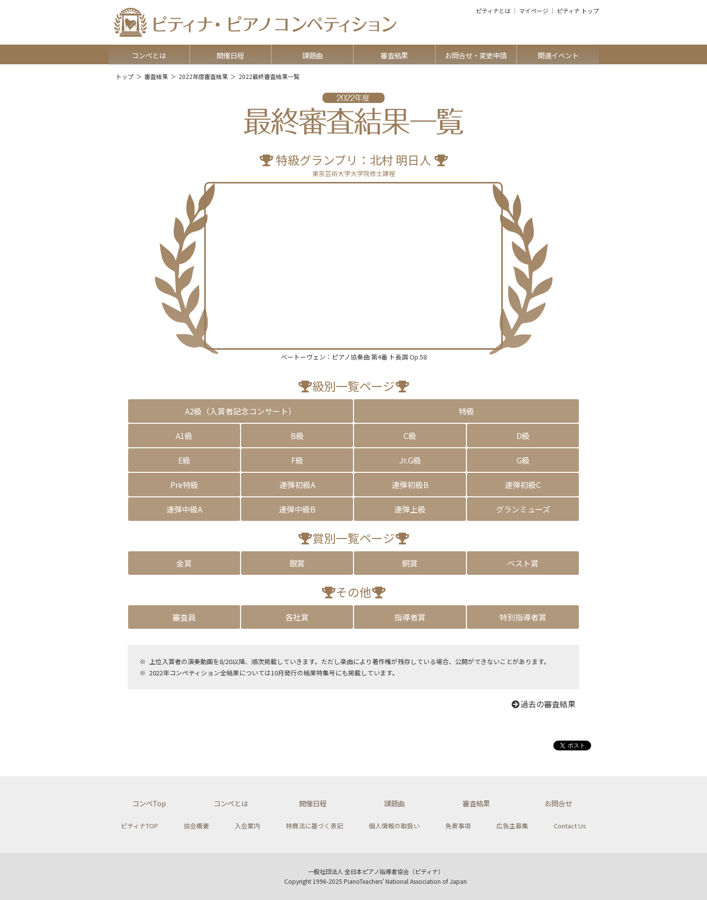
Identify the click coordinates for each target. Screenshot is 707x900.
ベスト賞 (523, 563)
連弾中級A (184, 509)
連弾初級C (523, 484)
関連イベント (558, 55)
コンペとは (149, 55)
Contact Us (570, 825)
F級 (297, 460)
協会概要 (196, 825)
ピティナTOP (139, 825)
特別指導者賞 (522, 617)
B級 (297, 435)
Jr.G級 (410, 460)
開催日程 (230, 55)
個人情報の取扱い (394, 825)
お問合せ (558, 803)
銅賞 (410, 563)
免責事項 (458, 825)
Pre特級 (184, 484)
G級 (523, 460)
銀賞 (297, 563)
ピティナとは (493, 11)
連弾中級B (297, 509)
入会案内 (247, 825)
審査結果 (394, 55)
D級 (523, 435)
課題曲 (312, 55)
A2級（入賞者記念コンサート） (240, 411)
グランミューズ (523, 509)
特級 (466, 411)
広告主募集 (512, 825)
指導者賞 (410, 617)
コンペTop (149, 803)
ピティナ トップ (578, 11)
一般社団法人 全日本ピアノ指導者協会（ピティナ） (376, 871)
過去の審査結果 (543, 704)
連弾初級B (410, 484)
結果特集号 (319, 672)
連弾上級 (410, 509)
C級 (410, 435)
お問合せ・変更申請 (476, 55)
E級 (184, 460)
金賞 (184, 563)
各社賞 (297, 617)
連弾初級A (297, 484)
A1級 (184, 435)
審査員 (184, 617)
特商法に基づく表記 (314, 825)
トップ (125, 76)
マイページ (533, 11)
